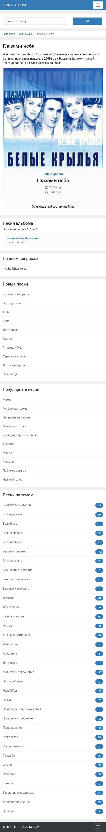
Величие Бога (53, 542)
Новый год (10, 374)
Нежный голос (12, 479)
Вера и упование (53, 551)
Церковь (53, 811)
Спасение (53, 774)
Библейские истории (53, 505)
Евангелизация (53, 616)
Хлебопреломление (53, 802)
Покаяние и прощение (53, 718)
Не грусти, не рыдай (16, 417)
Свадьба (53, 755)
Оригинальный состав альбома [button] (53, 206)
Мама (7, 399)
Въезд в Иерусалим (53, 588)
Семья (53, 765)
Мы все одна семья (16, 408)
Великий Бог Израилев (22, 238)
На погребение (53, 681)
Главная (9, 34)
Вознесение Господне (53, 570)
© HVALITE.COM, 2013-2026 (21, 826)
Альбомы (25, 34)
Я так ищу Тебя (13, 347)
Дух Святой (53, 607)
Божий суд (53, 524)
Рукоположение (53, 746)
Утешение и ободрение (53, 793)
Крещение (53, 653)
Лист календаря (14, 365)
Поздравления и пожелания (53, 709)
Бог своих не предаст (17, 294)
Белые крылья (53, 174)
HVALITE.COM (14, 5)
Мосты (7, 453)
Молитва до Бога (14, 426)
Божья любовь (53, 533)
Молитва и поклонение (53, 672)
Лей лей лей (11, 329)
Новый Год (53, 691)
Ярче (6, 321)
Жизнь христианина (53, 635)
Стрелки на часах (14, 356)
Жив (6, 312)
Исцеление (53, 644)
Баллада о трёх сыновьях (20, 435)
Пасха (53, 700)
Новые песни (15, 284)
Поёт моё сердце (14, 470)
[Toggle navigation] (98, 5)
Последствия (12, 303)
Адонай (8, 338)
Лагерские (53, 663)
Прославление (53, 728)
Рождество (53, 737)
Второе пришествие (53, 579)
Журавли (9, 444)
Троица (53, 783)
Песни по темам (18, 495)
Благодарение (53, 514)
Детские (53, 598)
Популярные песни (21, 389)
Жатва (53, 626)
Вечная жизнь (53, 561)
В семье (8, 461)
